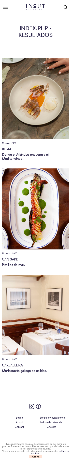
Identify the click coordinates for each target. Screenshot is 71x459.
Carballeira (12, 365)
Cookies (51, 426)
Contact (19, 426)
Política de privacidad (51, 422)
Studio (19, 417)
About (19, 422)
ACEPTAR (35, 456)
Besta (6, 148)
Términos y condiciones (51, 417)
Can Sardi (10, 259)
